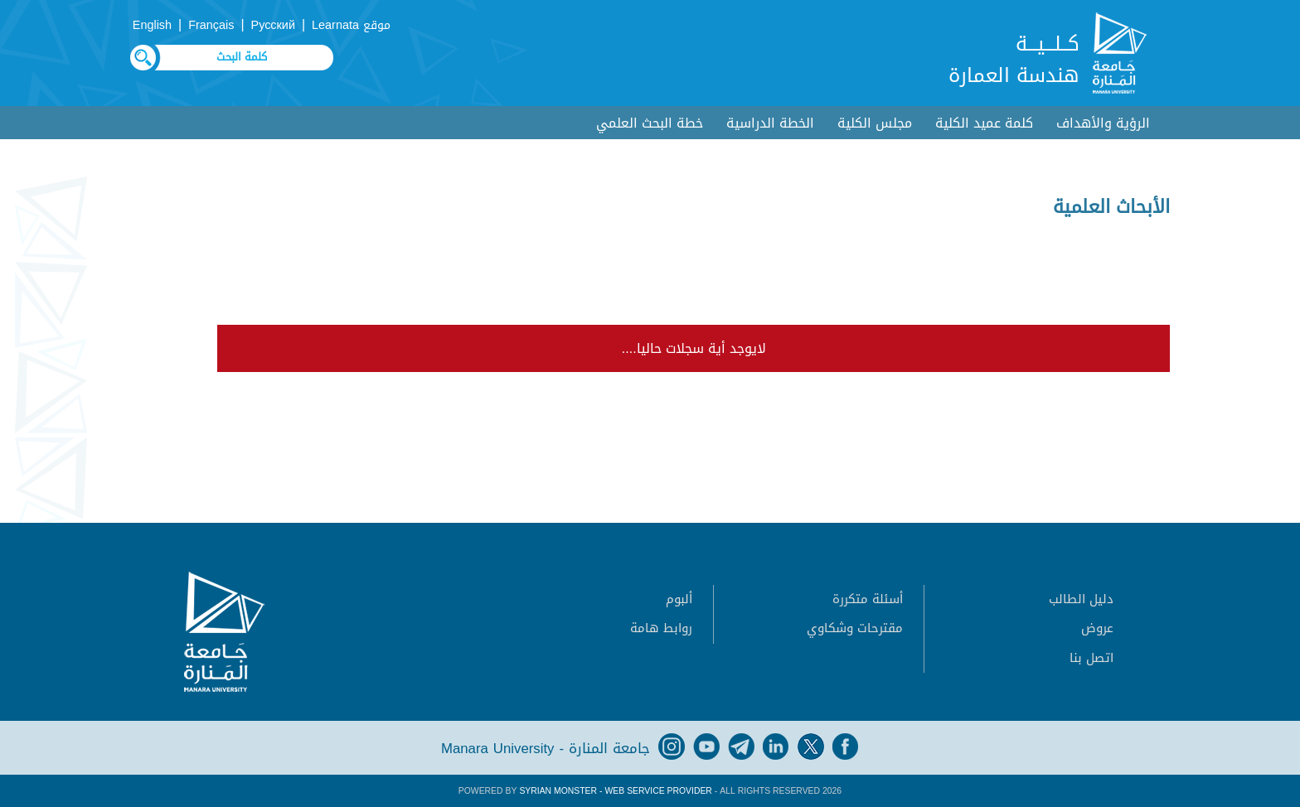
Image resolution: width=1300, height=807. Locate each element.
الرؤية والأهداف (1103, 123)
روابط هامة (661, 628)
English (152, 25)
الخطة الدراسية (770, 123)
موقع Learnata (351, 25)
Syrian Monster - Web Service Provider (615, 791)
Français (211, 25)
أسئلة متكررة (867, 599)
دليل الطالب (1081, 599)
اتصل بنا (1091, 657)
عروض (1097, 628)
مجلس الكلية (874, 123)
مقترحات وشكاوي (855, 628)
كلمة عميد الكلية (984, 123)
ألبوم (679, 599)
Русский (273, 25)
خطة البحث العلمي (649, 123)
